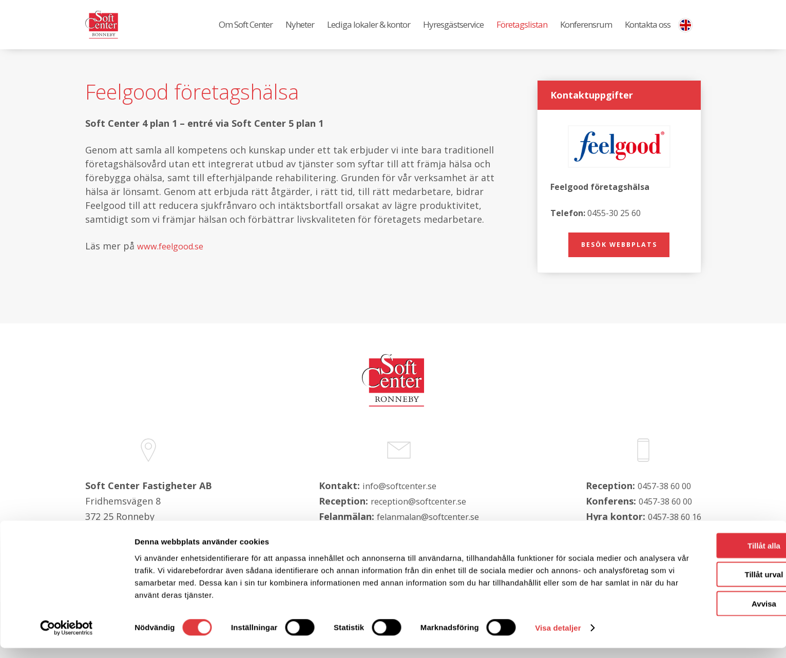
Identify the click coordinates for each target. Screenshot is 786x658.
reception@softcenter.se (415, 527)
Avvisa (700, 613)
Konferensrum (586, 31)
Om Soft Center (246, 31)
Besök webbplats (619, 258)
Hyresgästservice (453, 31)
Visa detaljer (558, 637)
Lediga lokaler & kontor (368, 31)
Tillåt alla (700, 555)
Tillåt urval (700, 584)
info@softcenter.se (394, 512)
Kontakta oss (647, 31)
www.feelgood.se (174, 259)
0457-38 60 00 (661, 512)
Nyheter (299, 31)
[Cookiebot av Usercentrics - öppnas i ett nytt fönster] (66, 638)
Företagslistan (521, 31)
